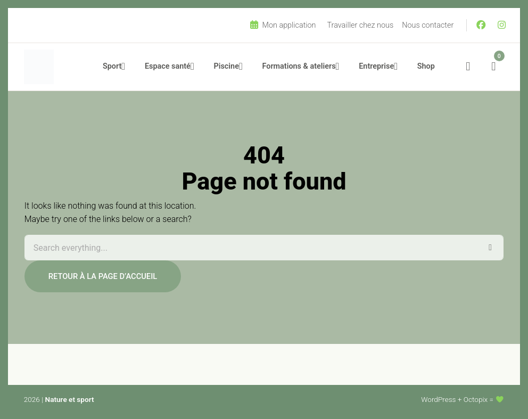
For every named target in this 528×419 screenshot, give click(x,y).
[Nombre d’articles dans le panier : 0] (493, 66)
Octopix (476, 399)
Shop (426, 66)
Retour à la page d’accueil (102, 276)
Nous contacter (427, 25)
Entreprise (376, 66)
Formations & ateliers (299, 66)
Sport (112, 66)
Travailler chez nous (360, 25)
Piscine (226, 66)
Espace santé (168, 66)
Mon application (283, 24)
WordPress (438, 399)
